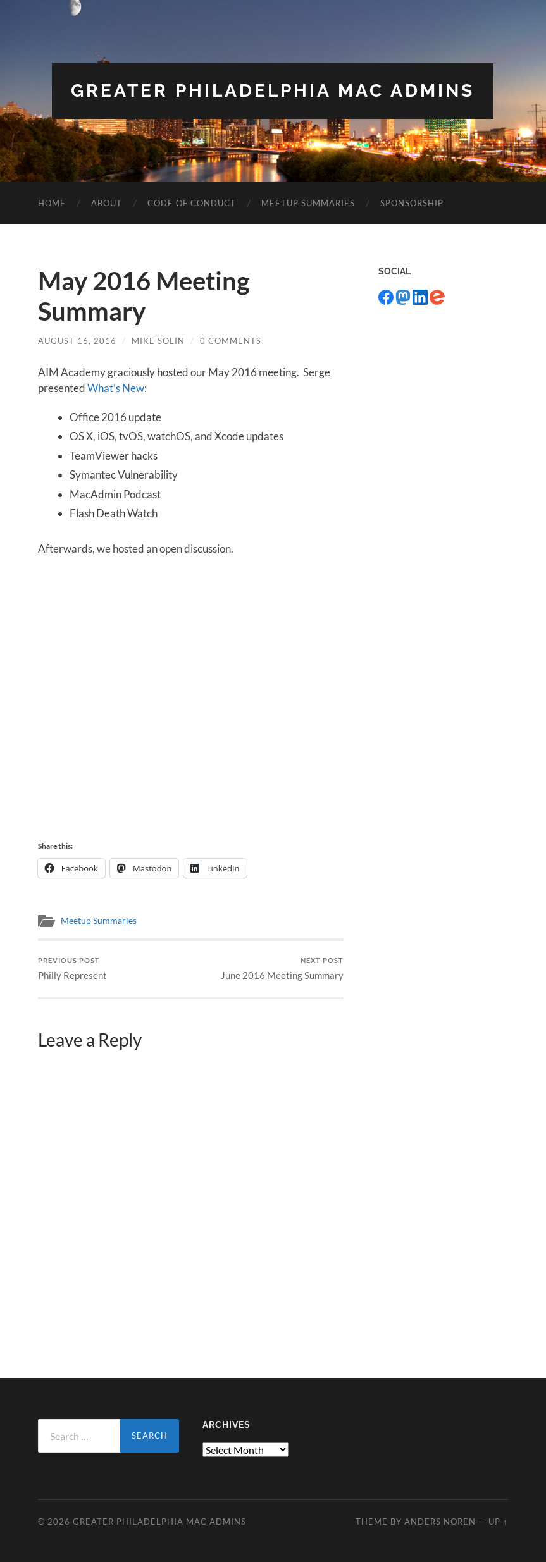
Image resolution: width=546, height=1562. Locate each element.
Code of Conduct (191, 203)
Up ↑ (497, 1521)
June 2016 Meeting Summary (282, 968)
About (106, 203)
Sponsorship (412, 203)
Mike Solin (158, 341)
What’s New (115, 388)
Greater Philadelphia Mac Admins (273, 90)
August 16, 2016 (77, 341)
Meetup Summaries (308, 203)
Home (52, 203)
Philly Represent (72, 968)
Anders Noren (440, 1521)
